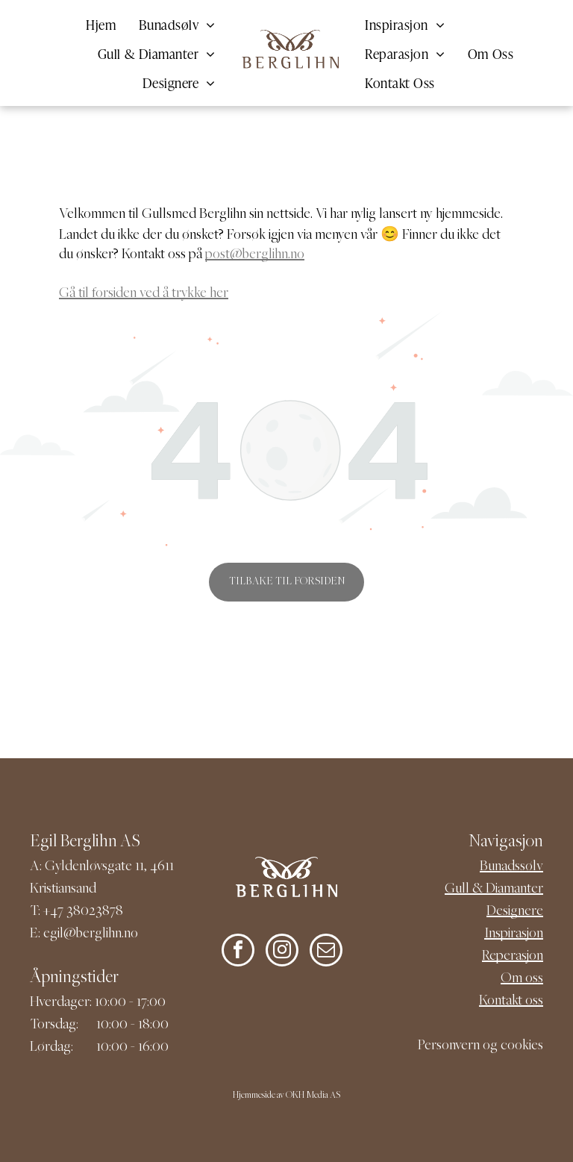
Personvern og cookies (480, 1046)
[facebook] (238, 952)
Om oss (522, 979)
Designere (514, 911)
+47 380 (66, 911)
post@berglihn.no (254, 255)
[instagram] (282, 952)
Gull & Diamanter (494, 889)
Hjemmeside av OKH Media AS (286, 1096)
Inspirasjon (513, 934)
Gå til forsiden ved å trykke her (143, 294)
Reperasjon (512, 956)
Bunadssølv (511, 867)
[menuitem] (101, 23)
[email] (326, 952)
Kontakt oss (511, 1001)
